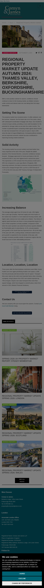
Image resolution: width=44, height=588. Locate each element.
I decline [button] (22, 578)
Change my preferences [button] (22, 583)
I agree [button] (22, 573)
